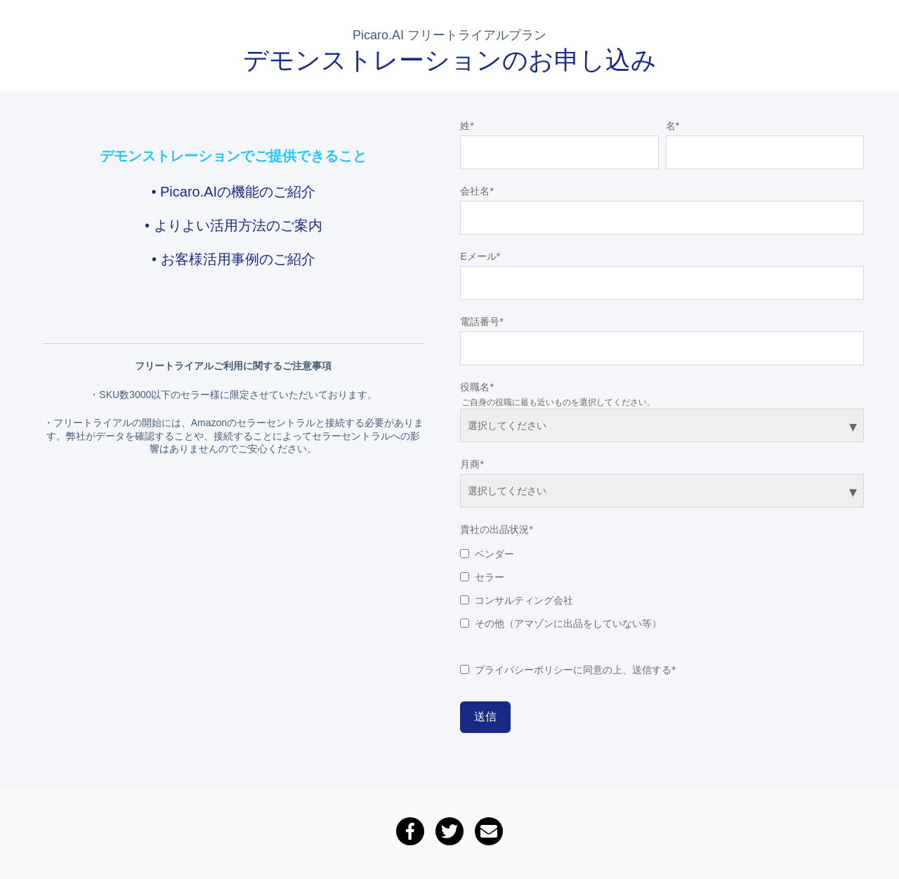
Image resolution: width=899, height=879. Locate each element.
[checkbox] (662, 585)
